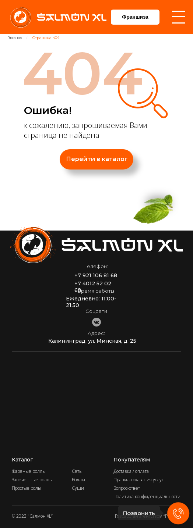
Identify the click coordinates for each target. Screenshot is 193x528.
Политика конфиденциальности (146, 496)
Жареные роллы (29, 471)
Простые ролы (26, 488)
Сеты (77, 471)
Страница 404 (45, 37)
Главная (14, 37)
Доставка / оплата (131, 471)
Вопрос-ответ (126, 488)
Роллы (78, 480)
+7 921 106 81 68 (95, 275)
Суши (78, 488)
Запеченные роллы (32, 480)
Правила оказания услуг (138, 480)
